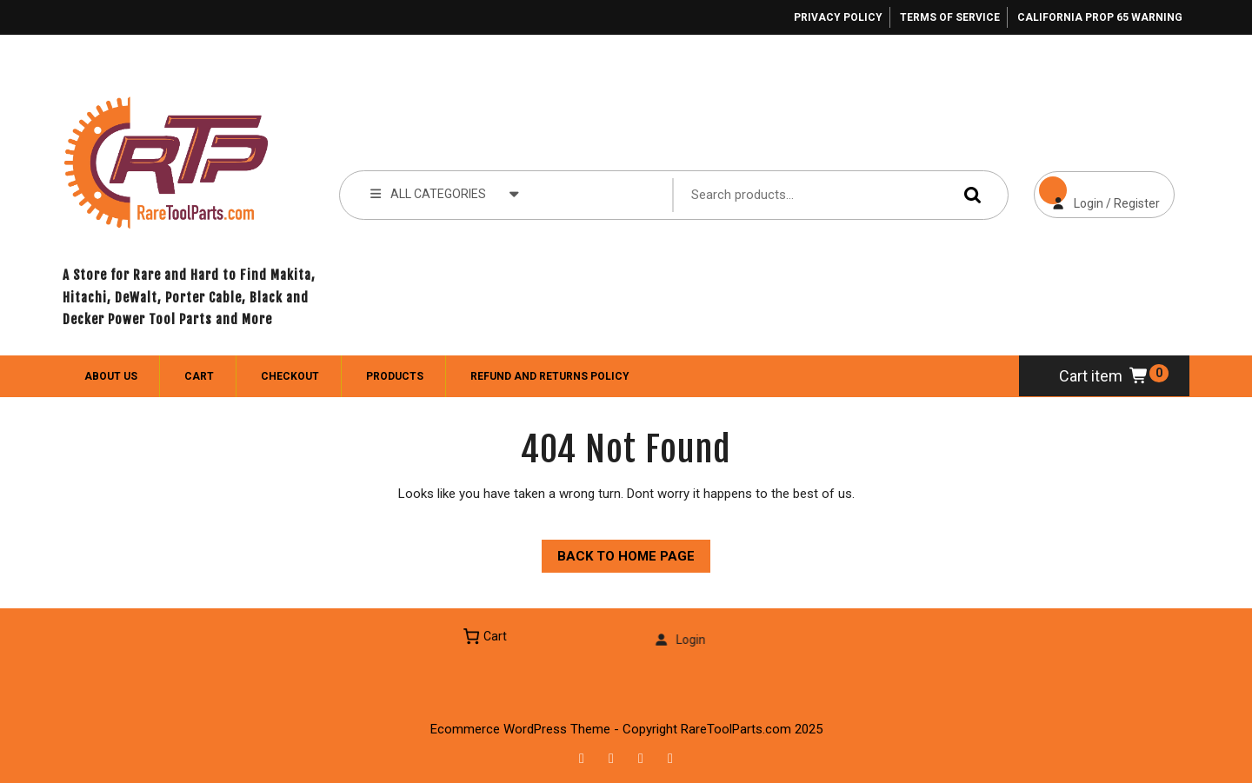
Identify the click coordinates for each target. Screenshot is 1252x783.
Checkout (290, 376)
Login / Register (1097, 190)
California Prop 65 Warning (1099, 17)
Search (968, 194)
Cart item (1104, 376)
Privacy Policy (838, 17)
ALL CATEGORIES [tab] (445, 193)
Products (394, 376)
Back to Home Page (618, 552)
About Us (110, 376)
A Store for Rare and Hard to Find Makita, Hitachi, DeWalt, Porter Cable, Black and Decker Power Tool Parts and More (189, 297)
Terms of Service (950, 17)
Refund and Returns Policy (549, 376)
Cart (199, 376)
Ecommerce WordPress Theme (520, 729)
